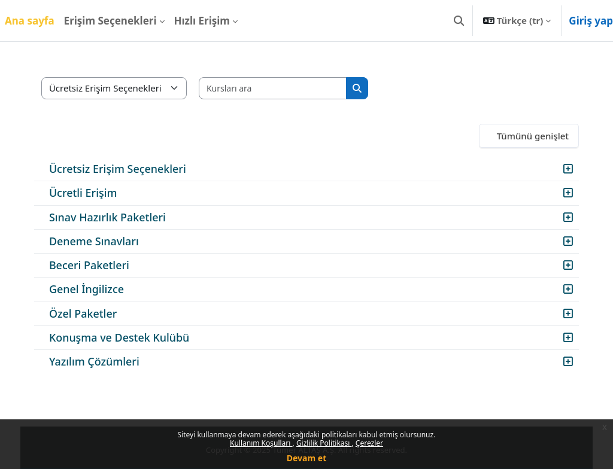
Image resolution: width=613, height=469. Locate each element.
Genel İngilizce (94, 289)
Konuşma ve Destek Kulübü (127, 337)
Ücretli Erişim (91, 192)
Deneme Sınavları (102, 241)
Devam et (306, 458)
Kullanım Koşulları (261, 443)
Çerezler (369, 443)
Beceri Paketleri (97, 265)
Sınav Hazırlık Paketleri (115, 217)
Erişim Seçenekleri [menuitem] (110, 21)
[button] (459, 20)
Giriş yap (591, 21)
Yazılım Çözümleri (102, 361)
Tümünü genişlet (524, 136)
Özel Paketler (91, 313)
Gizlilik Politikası (324, 443)
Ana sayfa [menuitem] (29, 21)
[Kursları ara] (281, 88)
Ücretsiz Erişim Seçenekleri (126, 169)
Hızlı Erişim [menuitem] (202, 21)
